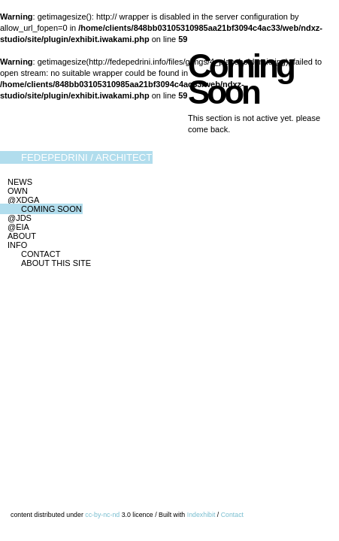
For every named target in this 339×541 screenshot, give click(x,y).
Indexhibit (201, 514)
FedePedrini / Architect (86, 157)
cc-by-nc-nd (102, 514)
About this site (56, 262)
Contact (40, 253)
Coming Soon (51, 208)
